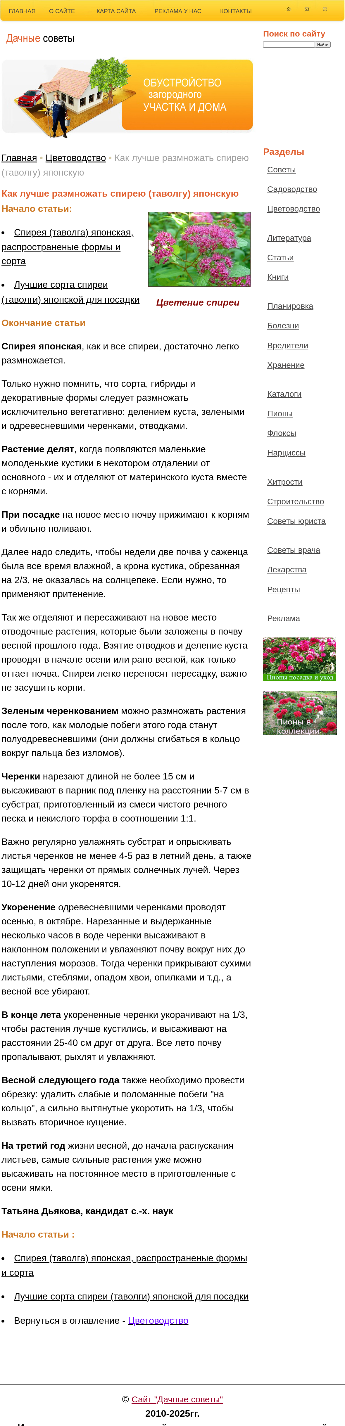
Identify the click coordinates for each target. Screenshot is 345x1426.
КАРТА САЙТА (116, 11)
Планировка (290, 306)
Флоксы (281, 433)
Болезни (283, 325)
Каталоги (284, 393)
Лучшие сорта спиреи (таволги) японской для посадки (131, 1296)
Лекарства (287, 569)
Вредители (287, 345)
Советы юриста (296, 521)
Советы (281, 169)
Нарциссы (286, 452)
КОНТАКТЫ (236, 11)
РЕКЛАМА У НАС (178, 11)
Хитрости (285, 481)
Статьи (280, 257)
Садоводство (292, 189)
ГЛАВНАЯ (22, 11)
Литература (289, 237)
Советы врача (293, 550)
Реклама (283, 618)
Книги (278, 277)
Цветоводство (76, 158)
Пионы (280, 413)
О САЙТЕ (62, 11)
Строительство (295, 501)
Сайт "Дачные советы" (177, 1399)
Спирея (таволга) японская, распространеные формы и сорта (67, 246)
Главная (19, 158)
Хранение (286, 365)
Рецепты (283, 589)
